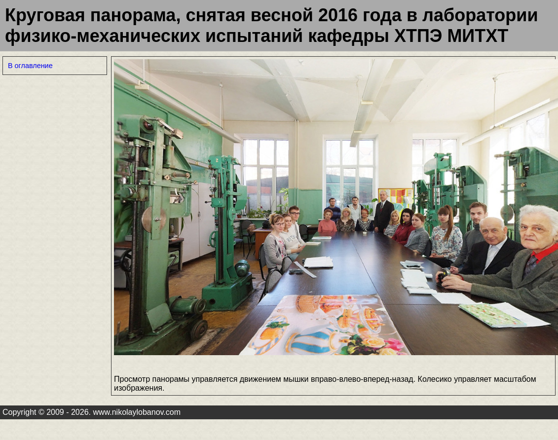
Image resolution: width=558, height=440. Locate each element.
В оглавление (30, 66)
